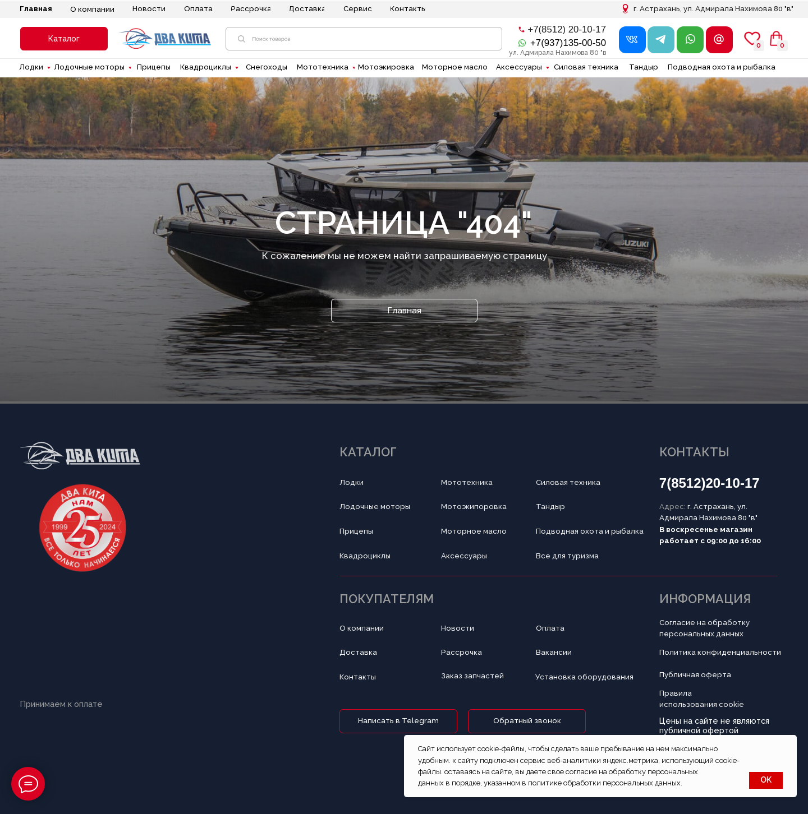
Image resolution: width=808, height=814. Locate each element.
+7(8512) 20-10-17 (566, 29)
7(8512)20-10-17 (709, 483)
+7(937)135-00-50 (568, 43)
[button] (64, 38)
